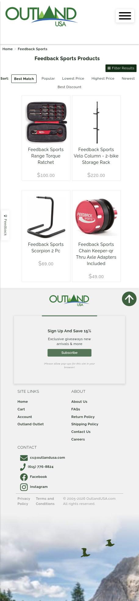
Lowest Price (73, 78)
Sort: (5, 78)
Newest (128, 78)
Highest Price (102, 78)
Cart (21, 409)
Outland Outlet (31, 424)
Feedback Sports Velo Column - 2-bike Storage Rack (96, 156)
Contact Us (81, 432)
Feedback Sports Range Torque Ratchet (46, 156)
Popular (48, 78)
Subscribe (69, 353)
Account (25, 417)
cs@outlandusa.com (42, 457)
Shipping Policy (84, 424)
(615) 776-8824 (37, 467)
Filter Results (121, 68)
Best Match (24, 79)
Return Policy (83, 417)
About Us (79, 401)
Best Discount (69, 87)
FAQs (75, 409)
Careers (78, 439)
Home (7, 49)
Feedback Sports (32, 49)
